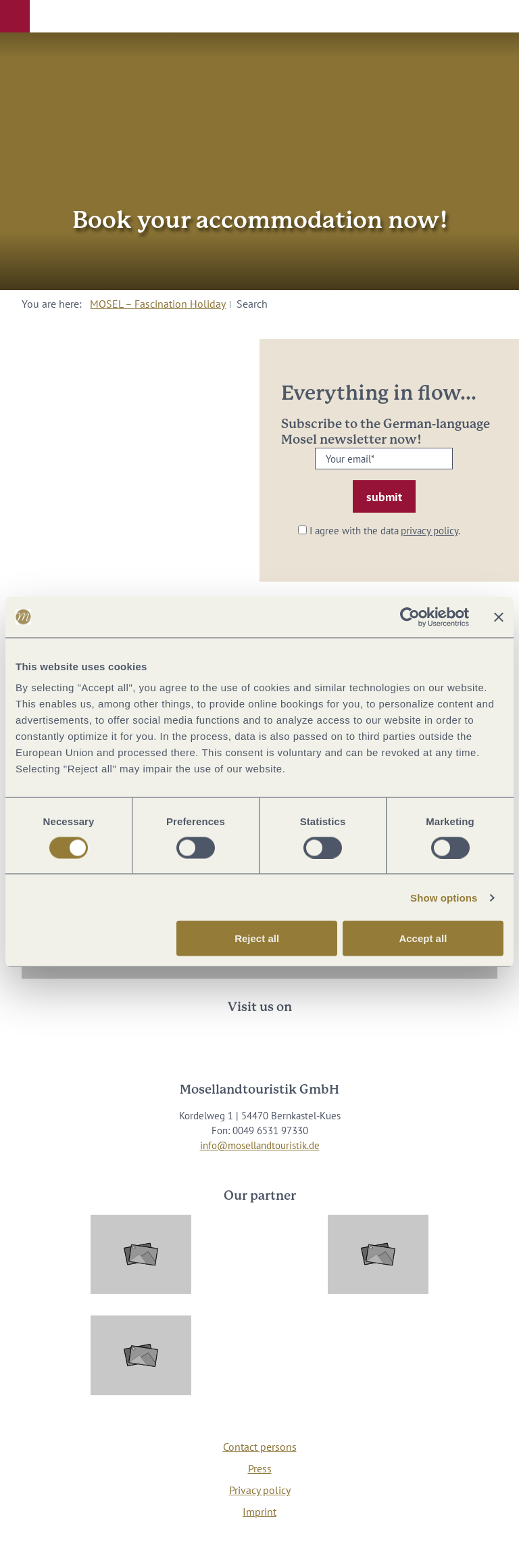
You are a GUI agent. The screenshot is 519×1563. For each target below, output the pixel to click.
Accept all (423, 938)
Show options (444, 897)
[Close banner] (498, 617)
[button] (15, 16)
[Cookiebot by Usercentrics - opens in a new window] (410, 617)
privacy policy (429, 530)
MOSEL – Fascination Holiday (158, 303)
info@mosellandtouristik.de (260, 1145)
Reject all (256, 938)
